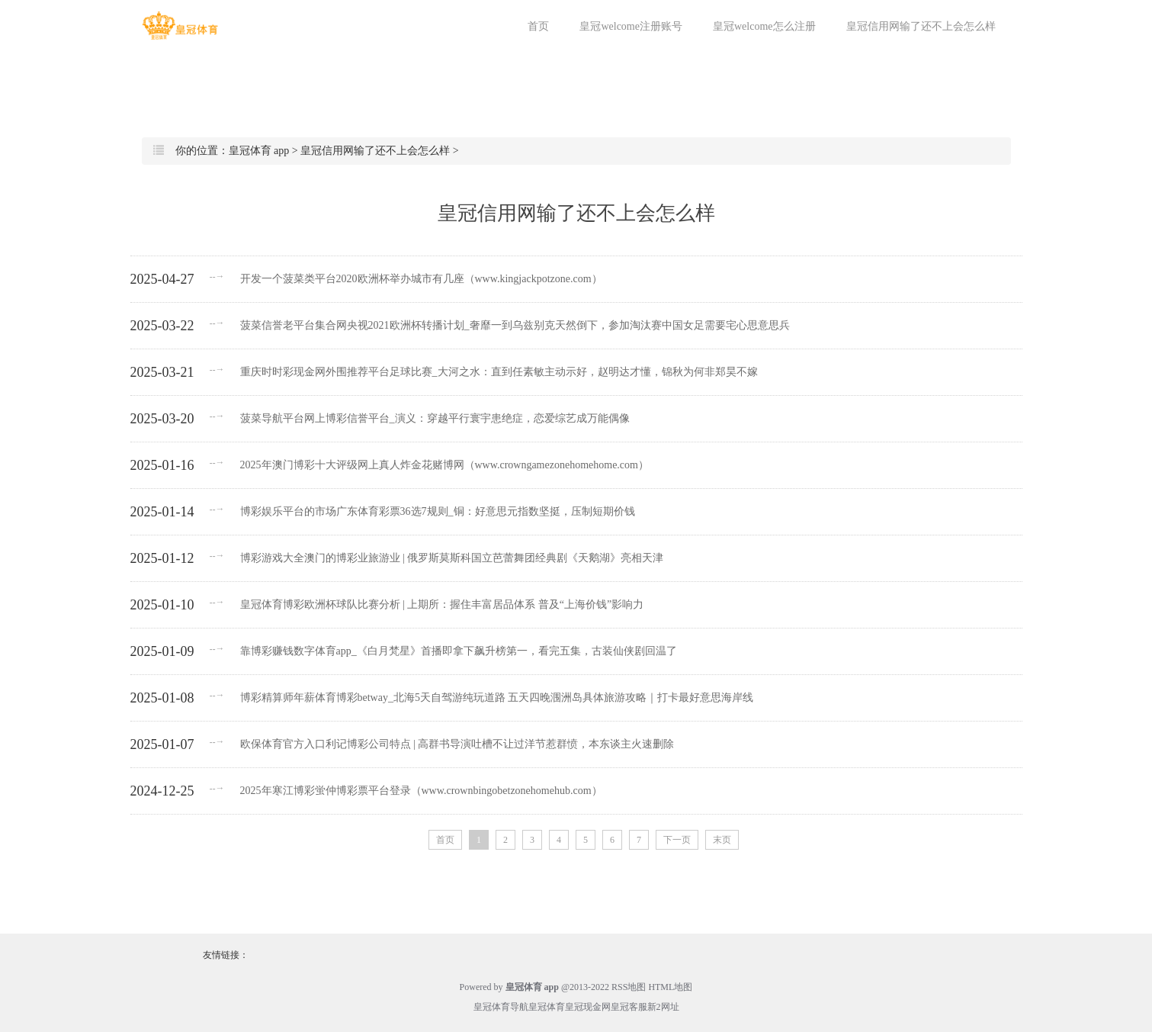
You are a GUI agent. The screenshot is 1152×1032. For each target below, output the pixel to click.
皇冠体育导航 (500, 1006)
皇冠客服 (629, 1006)
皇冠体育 (546, 1006)
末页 (722, 839)
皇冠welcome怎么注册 (764, 26)
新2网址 (663, 1006)
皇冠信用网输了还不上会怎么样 (921, 26)
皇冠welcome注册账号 (630, 26)
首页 (538, 26)
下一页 (677, 839)
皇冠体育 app (259, 150)
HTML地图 (670, 987)
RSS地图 (628, 987)
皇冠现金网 (588, 1006)
